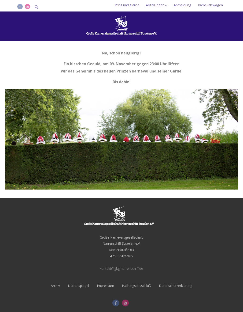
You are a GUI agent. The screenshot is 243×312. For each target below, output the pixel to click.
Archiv (55, 285)
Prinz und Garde (127, 5)
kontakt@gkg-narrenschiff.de (121, 268)
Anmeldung (182, 5)
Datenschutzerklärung (175, 285)
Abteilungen (156, 5)
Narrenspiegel (78, 285)
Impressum (105, 285)
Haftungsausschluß (136, 285)
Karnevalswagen (210, 5)
